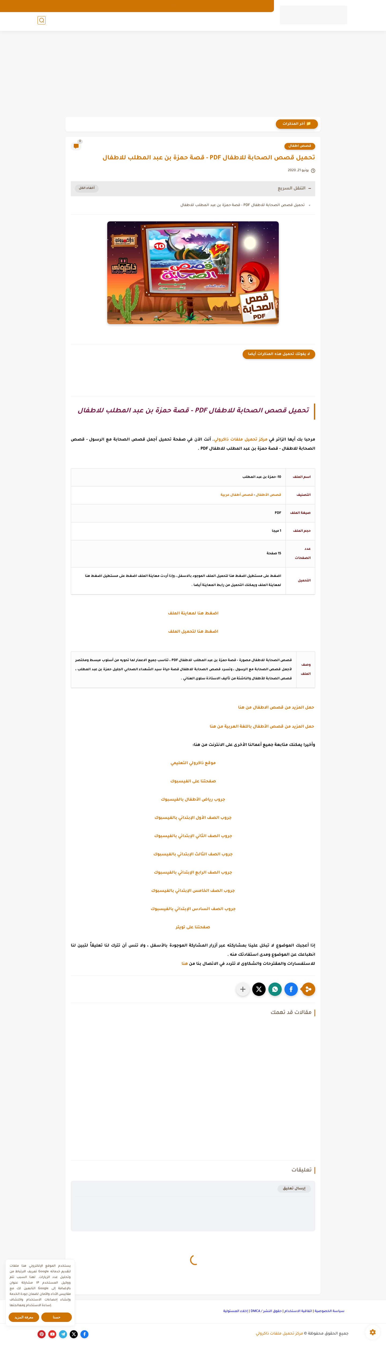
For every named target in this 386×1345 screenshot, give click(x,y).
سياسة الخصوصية (329, 1311)
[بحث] (42, 22)
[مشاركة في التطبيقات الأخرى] (243, 989)
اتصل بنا (172, 6)
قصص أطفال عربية (237, 495)
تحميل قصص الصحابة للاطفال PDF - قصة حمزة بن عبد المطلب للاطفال (242, 205)
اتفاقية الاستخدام (298, 1311)
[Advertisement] (193, 75)
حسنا (56, 1317)
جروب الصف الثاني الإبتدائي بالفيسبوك (193, 836)
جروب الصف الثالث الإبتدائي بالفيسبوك (193, 854)
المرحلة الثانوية (130, 22)
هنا (184, 964)
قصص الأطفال (268, 495)
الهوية (190, 6)
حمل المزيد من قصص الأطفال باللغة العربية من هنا (262, 727)
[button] (291, 989)
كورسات (96, 22)
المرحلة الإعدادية (171, 22)
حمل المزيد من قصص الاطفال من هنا (276, 708)
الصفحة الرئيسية (255, 6)
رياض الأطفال (254, 22)
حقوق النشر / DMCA (266, 1311)
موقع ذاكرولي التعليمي (193, 763)
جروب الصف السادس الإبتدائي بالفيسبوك (193, 909)
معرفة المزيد (24, 1317)
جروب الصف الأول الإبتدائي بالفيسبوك (193, 818)
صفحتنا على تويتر (193, 927)
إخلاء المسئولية (235, 1311)
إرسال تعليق (294, 1189)
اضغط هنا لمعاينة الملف (193, 613)
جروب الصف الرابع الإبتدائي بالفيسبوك (193, 873)
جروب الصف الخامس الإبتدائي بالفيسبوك (193, 891)
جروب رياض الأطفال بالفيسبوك (193, 800)
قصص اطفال (299, 146)
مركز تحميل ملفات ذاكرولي (279, 1334)
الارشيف (228, 6)
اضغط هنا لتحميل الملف (193, 632)
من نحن (208, 6)
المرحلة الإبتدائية (214, 22)
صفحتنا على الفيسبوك (193, 781)
